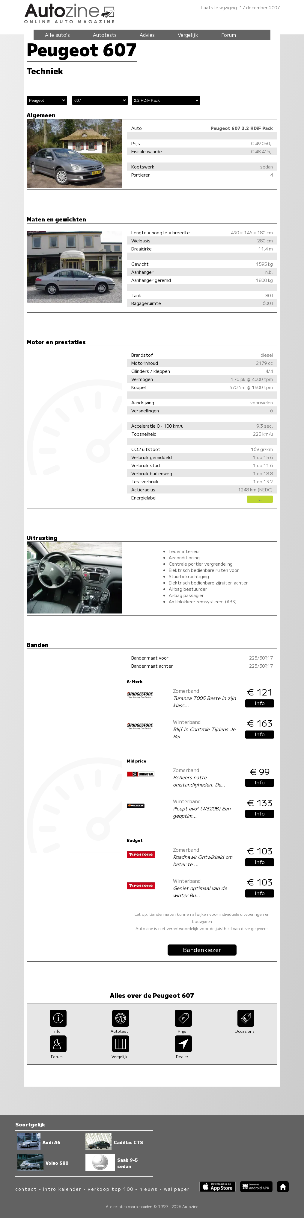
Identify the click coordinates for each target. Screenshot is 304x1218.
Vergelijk (188, 34)
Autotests (105, 34)
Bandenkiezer (202, 949)
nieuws (149, 1189)
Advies (147, 34)
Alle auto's (57, 34)
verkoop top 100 (110, 1189)
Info (260, 703)
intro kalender (62, 1189)
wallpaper (177, 1189)
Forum (228, 34)
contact (26, 1189)
